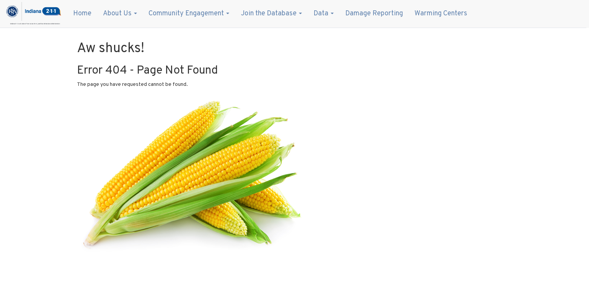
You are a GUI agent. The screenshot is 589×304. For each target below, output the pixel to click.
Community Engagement (188, 13)
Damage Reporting (374, 13)
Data (323, 13)
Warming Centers (440, 13)
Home (82, 13)
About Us (120, 13)
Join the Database (271, 13)
